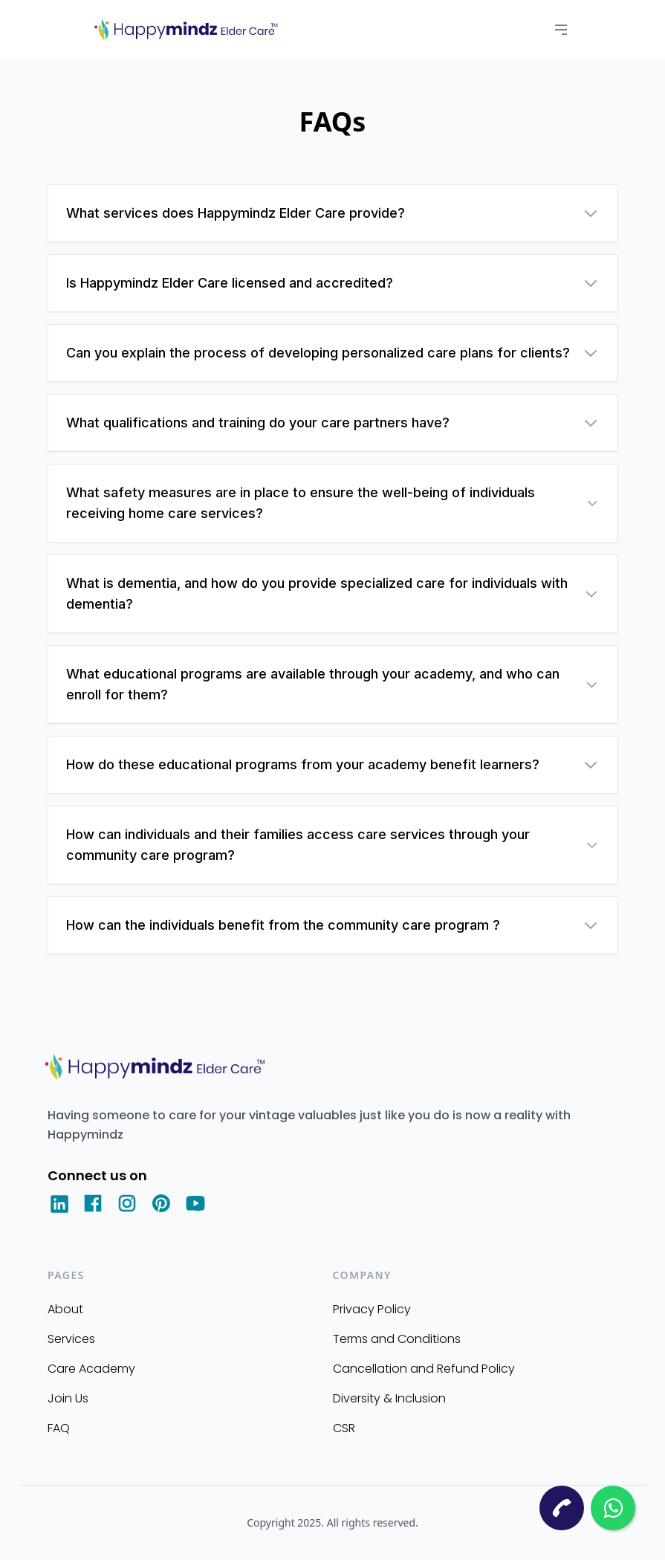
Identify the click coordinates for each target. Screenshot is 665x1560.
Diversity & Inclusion (389, 1398)
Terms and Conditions (397, 1338)
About (65, 1309)
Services (71, 1338)
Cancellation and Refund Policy (424, 1368)
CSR (344, 1428)
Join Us (68, 1398)
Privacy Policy (372, 1309)
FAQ (59, 1428)
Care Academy (91, 1368)
